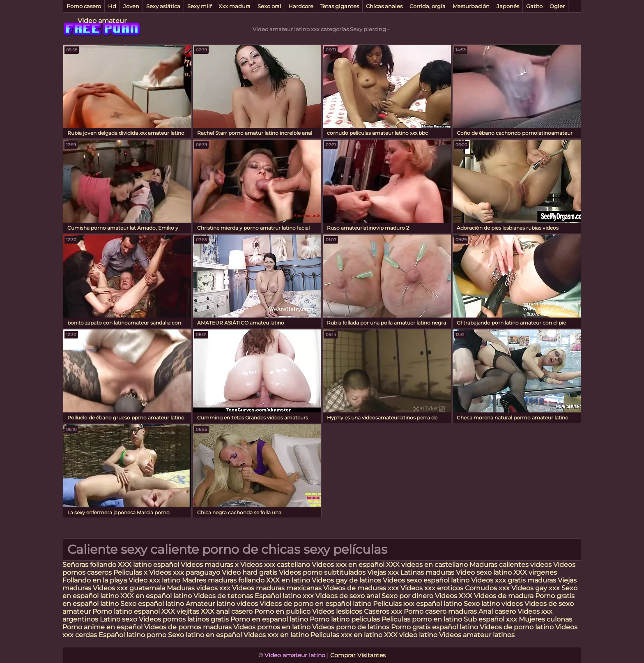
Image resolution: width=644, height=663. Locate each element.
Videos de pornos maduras (188, 627)
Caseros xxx (383, 611)
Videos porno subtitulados (322, 572)
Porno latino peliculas (345, 619)
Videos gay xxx (535, 588)
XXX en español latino (156, 596)
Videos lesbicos (337, 611)
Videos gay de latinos (346, 580)
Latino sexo (118, 619)
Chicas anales (384, 6)
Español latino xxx (284, 596)
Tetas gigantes (339, 6)
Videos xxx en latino (276, 635)
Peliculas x (130, 572)
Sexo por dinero (408, 596)
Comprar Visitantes (358, 655)
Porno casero (84, 6)
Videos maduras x (210, 565)
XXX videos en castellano (427, 565)
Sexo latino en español (205, 635)
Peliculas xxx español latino (417, 604)
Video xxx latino (154, 580)
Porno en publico (283, 611)
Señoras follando (89, 565)
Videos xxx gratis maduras (514, 580)
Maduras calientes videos (510, 565)
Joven (131, 6)
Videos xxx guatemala (129, 588)
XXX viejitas (180, 611)
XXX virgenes (535, 572)
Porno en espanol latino (269, 619)
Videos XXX (453, 596)
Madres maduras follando (224, 580)
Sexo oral (269, 6)
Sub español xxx (491, 619)
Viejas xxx (383, 572)
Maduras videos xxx (198, 588)
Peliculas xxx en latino (346, 635)
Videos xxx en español (348, 565)
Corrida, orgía (427, 6)
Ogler (557, 6)
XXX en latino (288, 580)
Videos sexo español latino (426, 580)
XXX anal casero (227, 611)
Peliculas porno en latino (422, 619)
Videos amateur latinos (477, 635)
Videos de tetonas (223, 596)
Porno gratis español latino (434, 627)
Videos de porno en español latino (315, 604)
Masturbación (471, 6)
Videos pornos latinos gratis (184, 619)
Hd (112, 6)
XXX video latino (410, 635)
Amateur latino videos (222, 604)
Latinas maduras (427, 572)
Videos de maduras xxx (361, 588)
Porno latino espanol (126, 611)
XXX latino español (149, 565)
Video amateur (102, 21)
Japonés (508, 6)
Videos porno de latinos (350, 627)
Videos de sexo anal (347, 596)
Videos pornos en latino (271, 627)
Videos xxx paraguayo (185, 572)
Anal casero (497, 611)
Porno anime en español (102, 627)
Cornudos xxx (487, 588)
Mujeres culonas (545, 619)
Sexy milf (199, 6)
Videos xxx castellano (275, 565)
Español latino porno (132, 635)
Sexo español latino (152, 604)
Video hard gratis (250, 572)
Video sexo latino (484, 572)
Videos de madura (504, 596)
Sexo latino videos (493, 604)
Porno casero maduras (440, 611)
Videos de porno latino (517, 627)
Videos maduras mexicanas (277, 588)
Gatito (534, 6)
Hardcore (300, 6)
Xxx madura (234, 6)
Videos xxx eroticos (431, 588)
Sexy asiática (163, 6)
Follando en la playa (94, 580)
